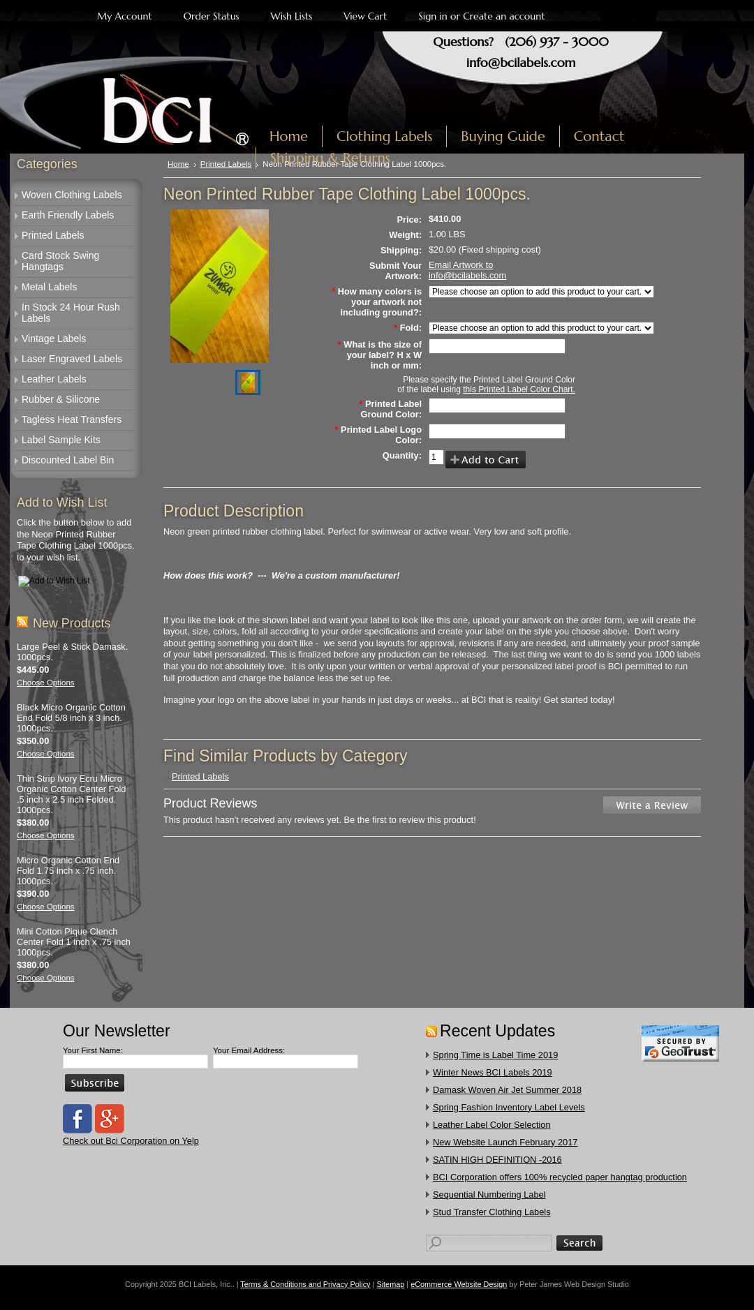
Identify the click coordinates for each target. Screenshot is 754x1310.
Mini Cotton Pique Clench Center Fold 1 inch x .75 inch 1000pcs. (74, 942)
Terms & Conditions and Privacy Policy (305, 1284)
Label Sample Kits (61, 439)
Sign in (432, 16)
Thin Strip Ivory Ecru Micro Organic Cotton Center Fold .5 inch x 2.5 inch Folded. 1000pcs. (71, 794)
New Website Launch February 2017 (505, 1142)
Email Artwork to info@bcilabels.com (467, 270)
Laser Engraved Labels (72, 358)
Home (178, 164)
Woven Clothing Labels (72, 194)
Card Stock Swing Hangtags (60, 261)
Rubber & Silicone (61, 399)
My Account (124, 16)
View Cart (365, 16)
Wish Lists (292, 16)
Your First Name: (93, 1050)
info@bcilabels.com (521, 62)
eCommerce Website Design (459, 1284)
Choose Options (46, 682)
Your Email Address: (249, 1050)
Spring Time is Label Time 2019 (495, 1055)
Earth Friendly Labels (68, 215)
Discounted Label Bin (68, 460)
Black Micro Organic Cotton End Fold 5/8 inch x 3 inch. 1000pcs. (71, 718)
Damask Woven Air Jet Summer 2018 (507, 1090)
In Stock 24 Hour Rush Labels (71, 313)
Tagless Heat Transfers (71, 419)
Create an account (504, 16)
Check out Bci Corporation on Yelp (131, 1141)
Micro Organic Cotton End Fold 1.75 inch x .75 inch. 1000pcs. (68, 870)
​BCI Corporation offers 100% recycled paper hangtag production (560, 1177)
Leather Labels (54, 379)
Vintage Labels (54, 338)
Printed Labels (53, 235)
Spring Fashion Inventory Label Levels (509, 1107)
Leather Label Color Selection (492, 1124)
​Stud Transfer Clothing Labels (492, 1212)
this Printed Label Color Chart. (519, 389)
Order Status (211, 16)
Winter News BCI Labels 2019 (492, 1072)
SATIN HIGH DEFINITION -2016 (497, 1159)
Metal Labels (49, 286)
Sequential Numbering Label (489, 1194)
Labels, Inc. (138, 102)
